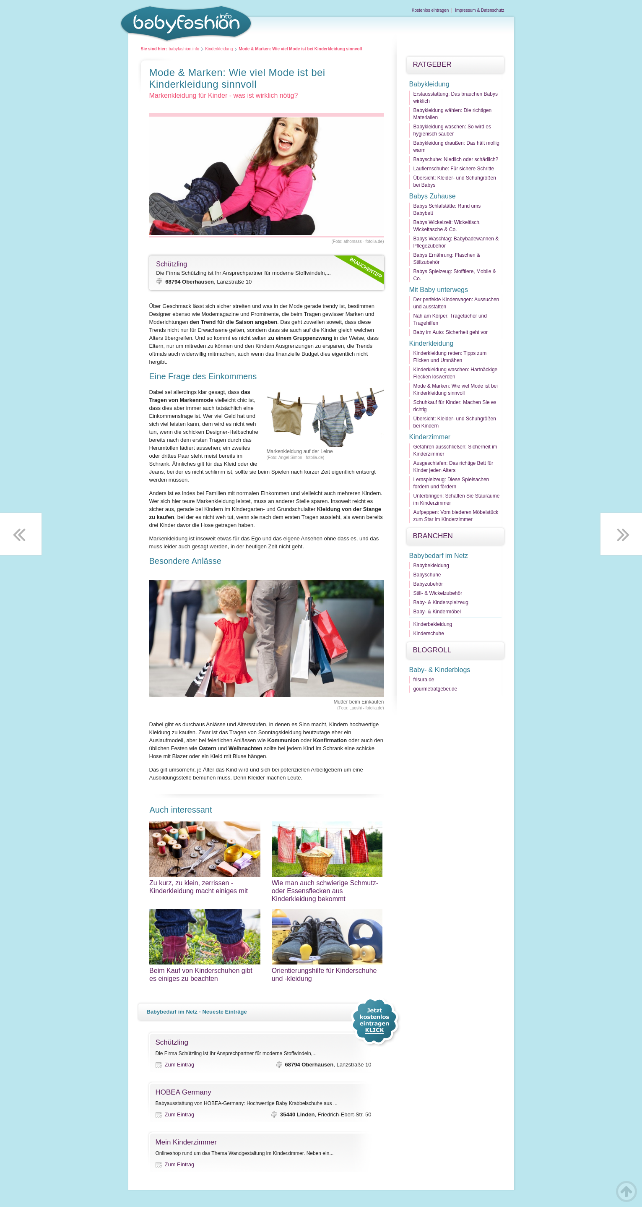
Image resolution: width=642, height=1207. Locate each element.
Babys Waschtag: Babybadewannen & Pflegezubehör (456, 242)
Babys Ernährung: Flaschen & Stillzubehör (446, 258)
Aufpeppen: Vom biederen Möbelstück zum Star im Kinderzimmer (456, 515)
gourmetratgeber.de (435, 689)
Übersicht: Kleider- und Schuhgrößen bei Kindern (454, 422)
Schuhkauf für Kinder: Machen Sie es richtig (454, 405)
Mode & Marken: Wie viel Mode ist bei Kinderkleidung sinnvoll (455, 389)
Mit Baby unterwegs (438, 289)
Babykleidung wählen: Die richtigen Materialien (452, 113)
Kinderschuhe (428, 633)
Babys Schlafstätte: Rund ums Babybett (447, 209)
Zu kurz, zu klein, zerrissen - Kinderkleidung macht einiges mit (204, 887)
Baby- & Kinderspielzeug (440, 602)
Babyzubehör (428, 584)
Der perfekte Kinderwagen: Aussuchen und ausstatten (456, 303)
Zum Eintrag (180, 1064)
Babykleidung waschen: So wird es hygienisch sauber (452, 130)
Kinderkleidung (219, 49)
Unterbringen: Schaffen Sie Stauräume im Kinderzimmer (456, 499)
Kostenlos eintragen (430, 10)
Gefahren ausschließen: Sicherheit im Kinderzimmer (455, 450)
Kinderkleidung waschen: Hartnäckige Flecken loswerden (455, 373)
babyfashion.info (184, 49)
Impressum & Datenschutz (479, 10)
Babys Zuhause (432, 196)
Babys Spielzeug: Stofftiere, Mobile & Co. (454, 275)
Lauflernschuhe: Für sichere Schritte (453, 169)
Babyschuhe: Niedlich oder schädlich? (456, 159)
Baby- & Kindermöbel (437, 612)
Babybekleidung (431, 565)
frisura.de (423, 680)
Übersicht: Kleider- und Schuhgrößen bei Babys (454, 181)
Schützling (171, 264)
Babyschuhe (427, 575)
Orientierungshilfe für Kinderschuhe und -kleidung (327, 975)
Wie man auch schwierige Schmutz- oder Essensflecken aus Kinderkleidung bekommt (327, 891)
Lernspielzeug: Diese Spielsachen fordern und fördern (451, 483)
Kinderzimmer (430, 437)
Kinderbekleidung (432, 624)
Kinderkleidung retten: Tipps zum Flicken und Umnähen (450, 356)
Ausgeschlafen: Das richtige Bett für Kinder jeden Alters (453, 466)
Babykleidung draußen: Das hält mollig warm (456, 146)
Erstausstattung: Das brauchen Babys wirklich (455, 97)
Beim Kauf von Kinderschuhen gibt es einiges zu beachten (204, 975)
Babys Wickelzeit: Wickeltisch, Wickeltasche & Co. (447, 225)
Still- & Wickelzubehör (438, 593)
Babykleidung (429, 84)
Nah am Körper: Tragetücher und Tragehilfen (450, 319)
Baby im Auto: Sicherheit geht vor (450, 332)
